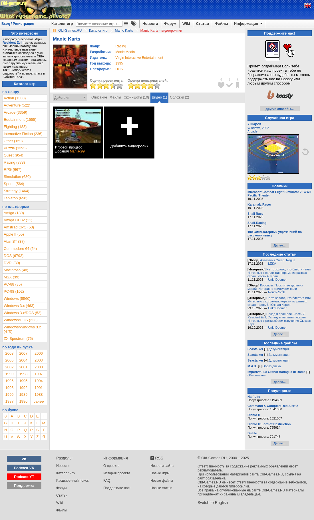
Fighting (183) (15, 127)
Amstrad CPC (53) (19, 227)
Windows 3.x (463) (19, 306)
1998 (23, 374)
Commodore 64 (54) (20, 248)
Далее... (279, 245)
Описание (99, 97)
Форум (170, 23)
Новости (150, 23)
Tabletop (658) (15, 198)
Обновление (256, 375)
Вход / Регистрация (17, 24)
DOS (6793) (13, 256)
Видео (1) (159, 97)
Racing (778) (14, 162)
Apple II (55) (14, 234)
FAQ (106, 481)
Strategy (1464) (16, 191)
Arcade (252, 131)
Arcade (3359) (15, 112)
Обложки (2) (179, 97)
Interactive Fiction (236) (23, 134)
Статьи (202, 23)
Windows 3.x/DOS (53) (22, 313)
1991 (39, 388)
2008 (9, 353)
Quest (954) (13, 155)
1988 (39, 394)
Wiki (186, 23)
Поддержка (24, 485)
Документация (279, 349)
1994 (39, 381)
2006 (39, 353)
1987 (9, 401)
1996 (9, 381)
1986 (23, 401)
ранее (38, 401)
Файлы (221, 23)
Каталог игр (62, 23)
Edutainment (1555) (20, 119)
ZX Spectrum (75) (18, 338)
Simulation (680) (17, 176)
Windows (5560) (17, 298)
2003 (39, 360)
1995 (119, 63)
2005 (9, 360)
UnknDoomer (277, 279)
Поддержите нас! (116, 488)
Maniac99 (77, 151)
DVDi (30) (12, 263)
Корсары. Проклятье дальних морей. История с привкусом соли (275, 287)
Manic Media (125, 52)
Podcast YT (24, 477)
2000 (39, 367)
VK (24, 459)
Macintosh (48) (16, 270)
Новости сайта (162, 466)
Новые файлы (161, 481)
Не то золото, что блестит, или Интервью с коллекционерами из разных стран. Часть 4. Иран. (279, 273)
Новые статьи (161, 488)
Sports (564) (14, 184)
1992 (23, 388)
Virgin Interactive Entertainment (139, 58)
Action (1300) (15, 98)
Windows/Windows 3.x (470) (22, 329)
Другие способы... (279, 109)
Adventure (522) (17, 105)
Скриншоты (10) (136, 97)
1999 (9, 374)
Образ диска (271, 366)
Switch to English (213, 502)
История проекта (116, 473)
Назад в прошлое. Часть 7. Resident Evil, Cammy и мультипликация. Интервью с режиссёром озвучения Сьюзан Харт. (279, 319)
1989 (23, 394)
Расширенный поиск (72, 481)
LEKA (272, 263)
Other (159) (13, 141)
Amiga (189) (14, 213)
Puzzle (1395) (15, 148)
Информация (248, 23)
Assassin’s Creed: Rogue (277, 260)
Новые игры (160, 473)
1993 (9, 388)
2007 (23, 353)
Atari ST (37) (14, 241)
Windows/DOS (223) (20, 320)
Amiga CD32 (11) (18, 220)
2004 (23, 360)
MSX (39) (11, 277)
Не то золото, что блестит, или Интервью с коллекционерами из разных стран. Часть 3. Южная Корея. (279, 301)
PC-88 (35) (13, 284)
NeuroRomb (276, 292)
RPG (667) (12, 169)
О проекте (111, 466)
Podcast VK (24, 468)
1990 (9, 394)
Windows (253, 128)
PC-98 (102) (14, 291)
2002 (9, 367)
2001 (23, 367)
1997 (39, 374)
